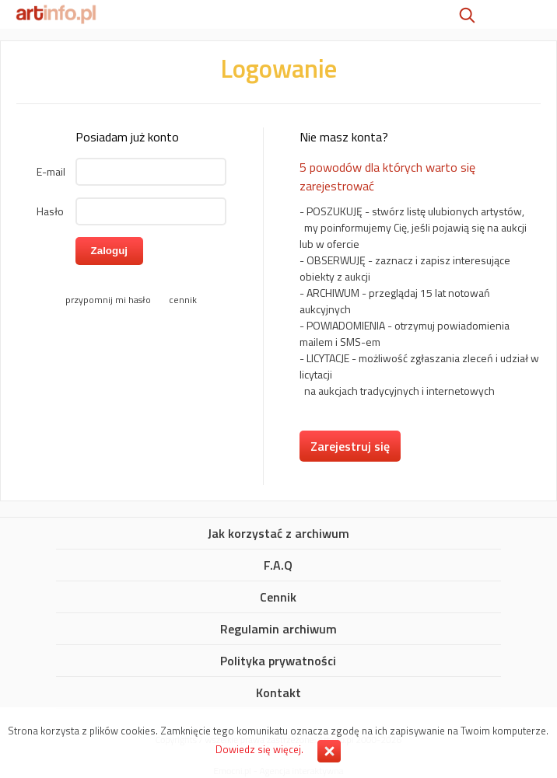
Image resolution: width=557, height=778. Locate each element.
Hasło (50, 211)
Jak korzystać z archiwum (278, 534)
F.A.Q (278, 565)
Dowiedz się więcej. (259, 749)
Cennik (278, 597)
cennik (183, 299)
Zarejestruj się (350, 446)
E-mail (51, 171)
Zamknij (329, 751)
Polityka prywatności (278, 661)
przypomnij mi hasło (108, 299)
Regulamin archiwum (278, 629)
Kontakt (278, 693)
